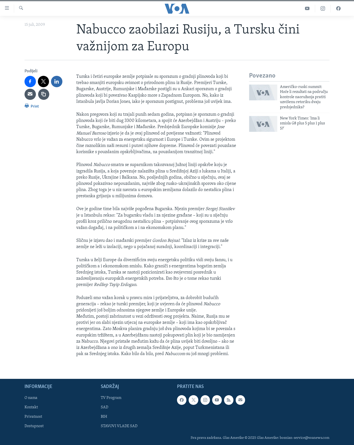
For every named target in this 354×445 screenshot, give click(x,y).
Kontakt (31, 408)
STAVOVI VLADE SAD (119, 426)
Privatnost (33, 417)
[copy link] (44, 94)
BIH (104, 417)
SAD (104, 408)
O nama (31, 398)
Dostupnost (34, 426)
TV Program (111, 398)
